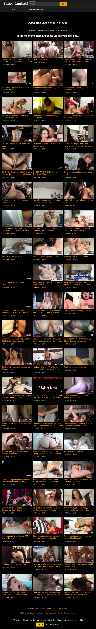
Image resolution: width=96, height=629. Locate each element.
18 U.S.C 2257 (33, 608)
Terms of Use (63, 608)
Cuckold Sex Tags (36, 10)
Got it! (40, 624)
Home (13, 10)
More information (53, 624)
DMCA (42, 608)
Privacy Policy (52, 608)
